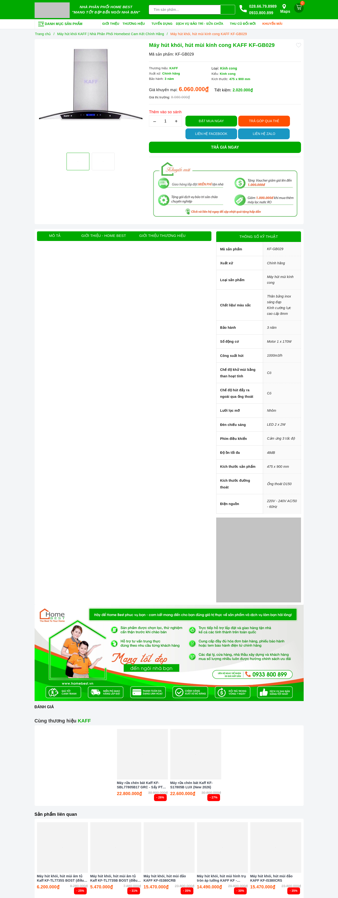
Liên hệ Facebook (211, 132)
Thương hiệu (135, 22)
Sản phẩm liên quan (58, 813)
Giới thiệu (110, 22)
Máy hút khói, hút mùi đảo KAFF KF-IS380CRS (271, 877)
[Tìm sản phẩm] (185, 9)
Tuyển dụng (162, 22)
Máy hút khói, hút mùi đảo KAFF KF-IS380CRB (165, 877)
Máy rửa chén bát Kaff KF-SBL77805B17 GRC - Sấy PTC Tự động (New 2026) (141, 784)
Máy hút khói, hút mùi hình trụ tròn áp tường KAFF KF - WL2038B (221, 877)
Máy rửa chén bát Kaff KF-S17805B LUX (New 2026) (191, 784)
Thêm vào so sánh (165, 111)
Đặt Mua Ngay (211, 120)
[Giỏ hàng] (299, 7)
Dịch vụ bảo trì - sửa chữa (201, 22)
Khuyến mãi (274, 22)
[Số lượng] (165, 119)
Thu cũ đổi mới (244, 22)
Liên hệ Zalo (264, 132)
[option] (90, 95)
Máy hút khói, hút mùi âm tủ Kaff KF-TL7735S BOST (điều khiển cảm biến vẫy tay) (60, 877)
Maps (285, 8)
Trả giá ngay (225, 146)
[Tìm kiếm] (227, 9)
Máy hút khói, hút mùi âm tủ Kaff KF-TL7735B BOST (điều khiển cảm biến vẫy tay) (114, 877)
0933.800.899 (261, 12)
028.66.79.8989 (263, 6)
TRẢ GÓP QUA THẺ (264, 120)
